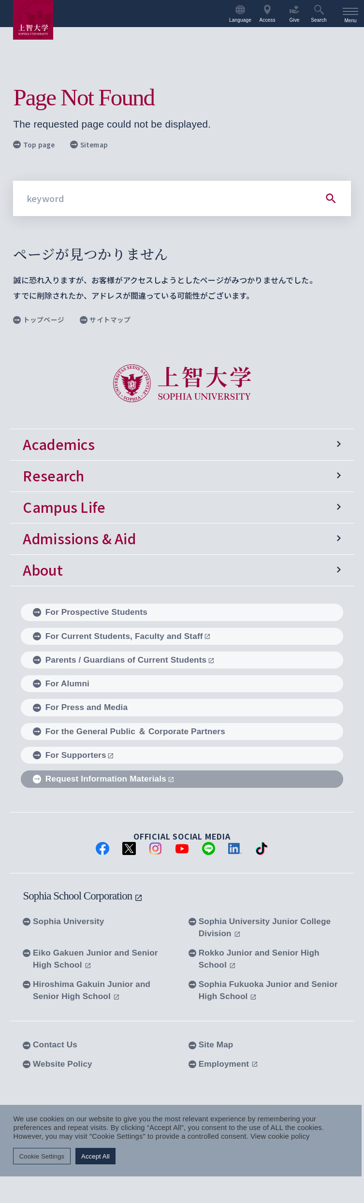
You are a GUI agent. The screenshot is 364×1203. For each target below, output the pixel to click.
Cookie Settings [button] (41, 1156)
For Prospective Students (90, 612)
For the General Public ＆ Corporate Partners (129, 731)
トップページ (38, 319)
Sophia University (63, 921)
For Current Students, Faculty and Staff (122, 636)
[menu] (350, 13)
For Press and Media (80, 707)
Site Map (211, 1044)
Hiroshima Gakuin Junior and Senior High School (86, 990)
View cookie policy (279, 1136)
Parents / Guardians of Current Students (124, 660)
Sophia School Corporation (83, 896)
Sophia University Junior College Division (260, 927)
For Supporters (73, 755)
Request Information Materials (103, 778)
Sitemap (89, 144)
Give (294, 14)
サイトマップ (105, 319)
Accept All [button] (95, 1156)
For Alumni (61, 683)
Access (267, 14)
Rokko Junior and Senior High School (254, 959)
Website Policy (57, 1064)
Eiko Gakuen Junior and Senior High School (90, 959)
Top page (34, 144)
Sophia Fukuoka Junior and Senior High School (263, 990)
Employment (223, 1064)
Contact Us (50, 1044)
